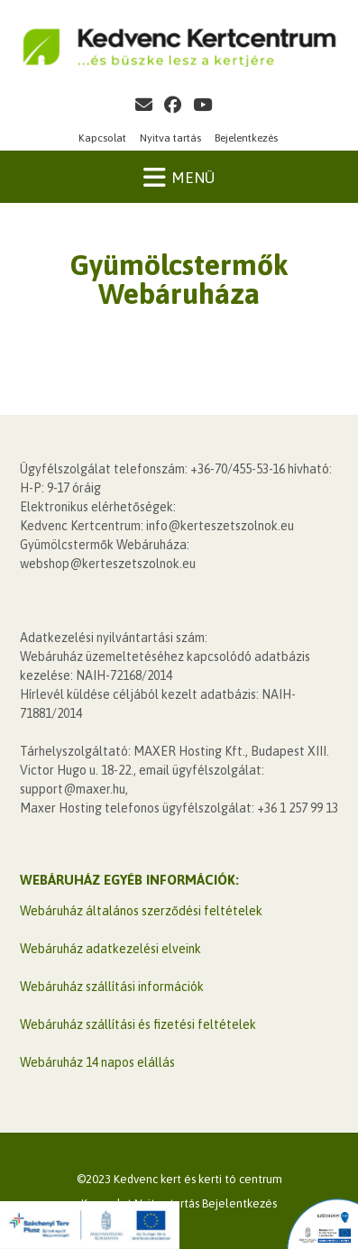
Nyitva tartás (170, 138)
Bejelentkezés (246, 138)
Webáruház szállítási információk (112, 986)
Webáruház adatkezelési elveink (110, 948)
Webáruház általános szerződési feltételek (141, 911)
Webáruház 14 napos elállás (97, 1062)
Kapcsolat (102, 138)
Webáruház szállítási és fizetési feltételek (138, 1024)
